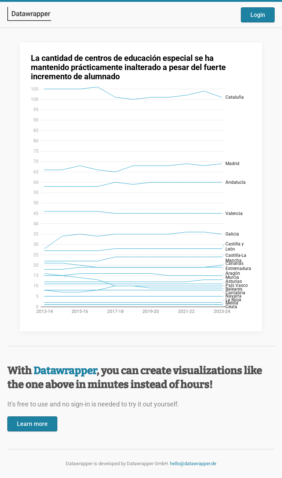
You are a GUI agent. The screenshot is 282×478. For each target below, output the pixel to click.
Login (257, 14)
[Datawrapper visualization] (141, 186)
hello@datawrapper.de (193, 463)
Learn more (32, 423)
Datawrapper (65, 371)
